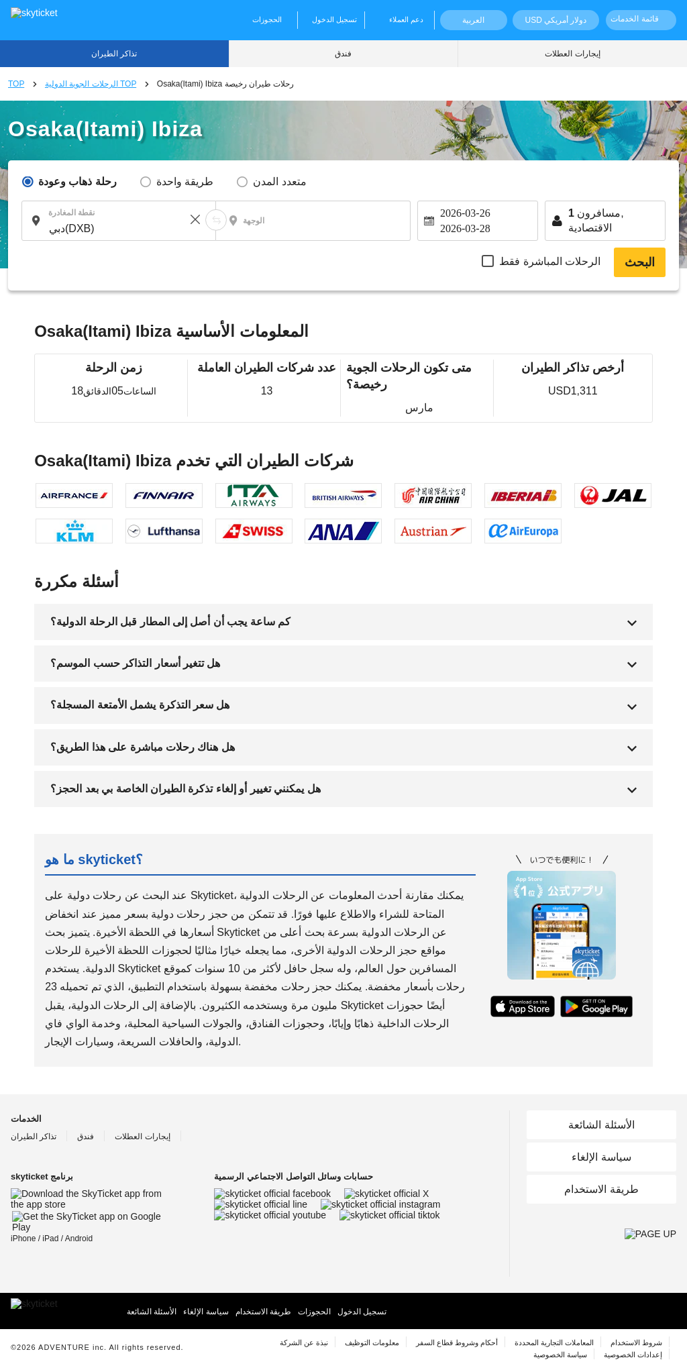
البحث (640, 262)
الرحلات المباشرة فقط (549, 261)
